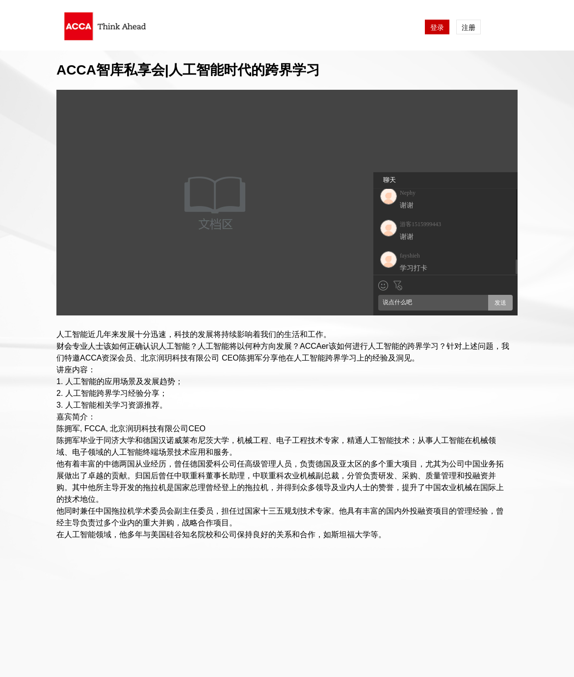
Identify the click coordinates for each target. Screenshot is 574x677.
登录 (437, 27)
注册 (468, 27)
